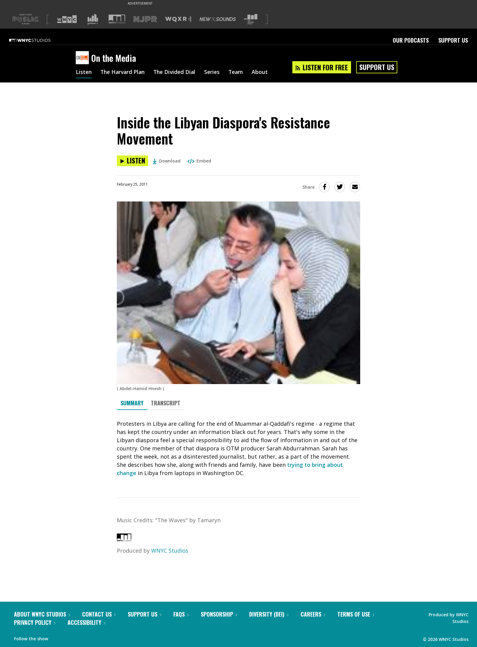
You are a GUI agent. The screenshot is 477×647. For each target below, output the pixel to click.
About (266, 72)
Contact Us (99, 614)
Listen (84, 72)
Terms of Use (355, 614)
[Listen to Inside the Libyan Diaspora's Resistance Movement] (132, 161)
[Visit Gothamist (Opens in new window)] (92, 19)
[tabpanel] (238, 448)
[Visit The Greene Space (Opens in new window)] (250, 19)
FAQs (181, 614)
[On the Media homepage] (83, 58)
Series (217, 72)
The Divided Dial (178, 72)
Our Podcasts (411, 40)
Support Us (453, 40)
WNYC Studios (169, 550)
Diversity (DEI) (268, 614)
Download (166, 161)
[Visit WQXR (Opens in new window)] (178, 19)
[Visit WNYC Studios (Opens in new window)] (117, 19)
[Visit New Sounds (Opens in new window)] (218, 19)
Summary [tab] (132, 403)
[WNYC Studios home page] (37, 40)
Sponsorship (219, 614)
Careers (313, 614)
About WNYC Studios (42, 614)
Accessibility (86, 622)
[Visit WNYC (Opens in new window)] (67, 19)
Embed (199, 161)
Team (241, 72)
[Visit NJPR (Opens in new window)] (145, 19)
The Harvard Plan (124, 72)
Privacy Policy (34, 622)
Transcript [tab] (165, 403)
